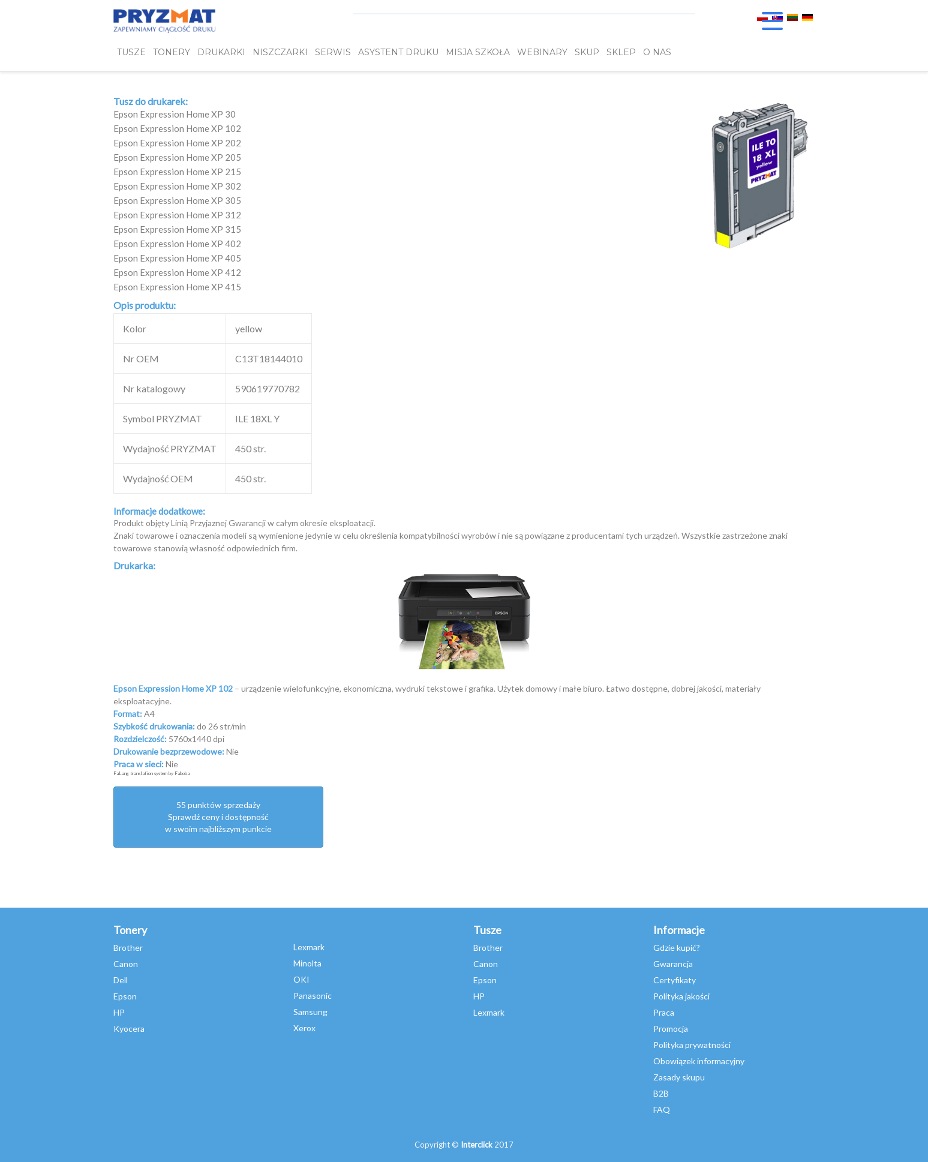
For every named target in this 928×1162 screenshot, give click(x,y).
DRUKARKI (221, 52)
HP (119, 1012)
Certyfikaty (674, 980)
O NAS (657, 52)
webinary (542, 52)
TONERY (171, 52)
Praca (663, 1012)
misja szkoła (478, 52)
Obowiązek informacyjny (698, 1061)
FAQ (661, 1109)
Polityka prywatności (692, 1045)
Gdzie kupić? (676, 947)
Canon (125, 964)
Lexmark (309, 947)
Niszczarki (280, 52)
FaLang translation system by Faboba (151, 773)
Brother (128, 947)
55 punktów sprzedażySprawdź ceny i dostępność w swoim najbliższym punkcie (218, 817)
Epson (125, 996)
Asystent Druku (398, 52)
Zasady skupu (679, 1077)
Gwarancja (673, 964)
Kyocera (129, 1028)
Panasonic (312, 995)
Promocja (670, 1028)
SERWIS (333, 52)
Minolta (307, 963)
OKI (301, 979)
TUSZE (131, 52)
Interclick (476, 1144)
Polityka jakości (681, 996)
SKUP (587, 52)
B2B (661, 1093)
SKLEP (621, 52)
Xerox (304, 1028)
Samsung (310, 1012)
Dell (120, 980)
